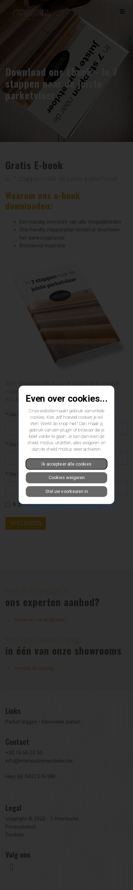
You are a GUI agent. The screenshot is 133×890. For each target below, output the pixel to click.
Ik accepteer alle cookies (66, 464)
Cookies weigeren (67, 477)
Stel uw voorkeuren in (66, 491)
